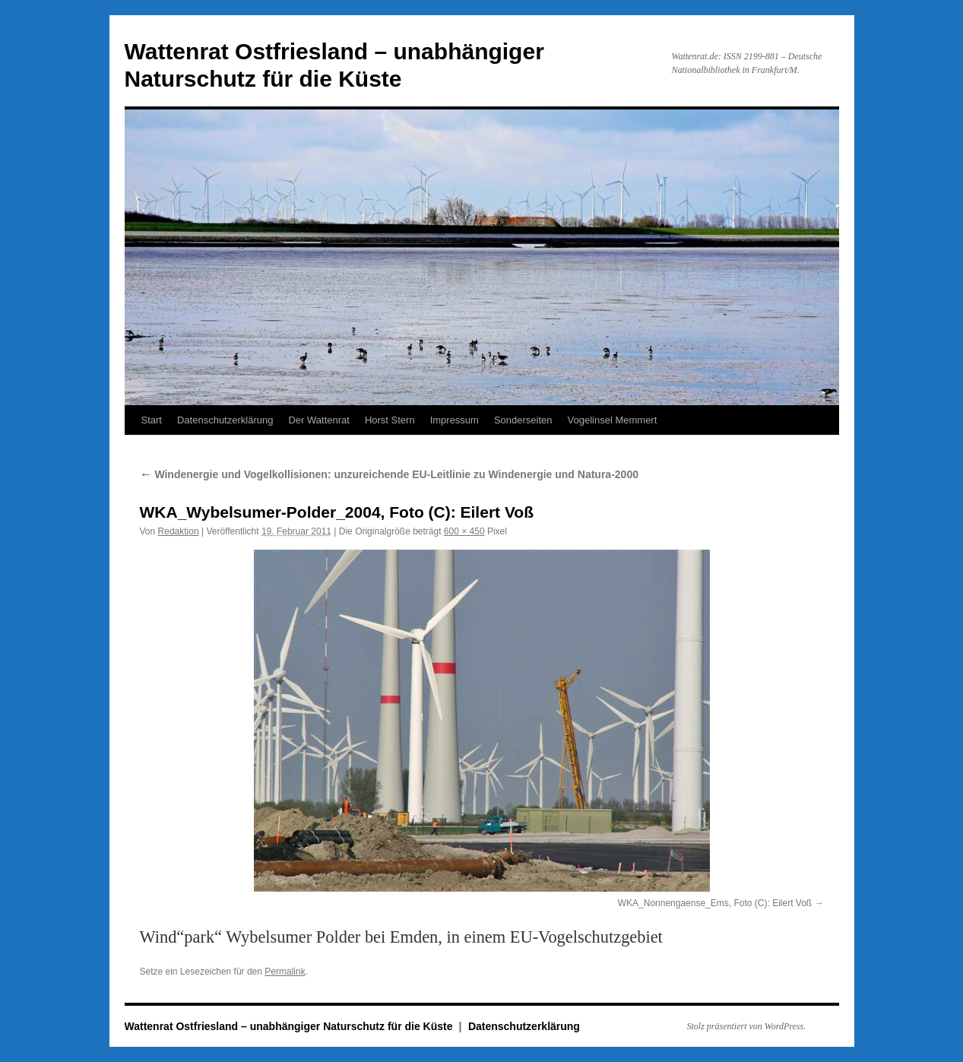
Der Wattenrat (318, 420)
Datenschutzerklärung (225, 420)
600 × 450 (464, 531)
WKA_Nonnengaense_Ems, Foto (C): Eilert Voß (715, 903)
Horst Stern (390, 420)
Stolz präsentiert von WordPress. (746, 1026)
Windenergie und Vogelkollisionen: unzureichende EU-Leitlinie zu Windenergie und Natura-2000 (389, 474)
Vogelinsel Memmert (612, 420)
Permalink (285, 971)
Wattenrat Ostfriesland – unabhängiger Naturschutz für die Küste (290, 1026)
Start (151, 420)
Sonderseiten (523, 420)
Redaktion (178, 531)
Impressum (454, 420)
